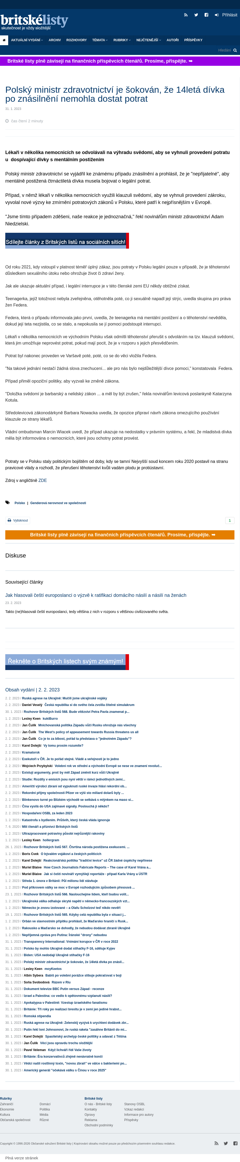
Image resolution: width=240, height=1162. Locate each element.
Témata (100, 40)
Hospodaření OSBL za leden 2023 (47, 813)
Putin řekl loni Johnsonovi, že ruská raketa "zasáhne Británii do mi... (75, 1029)
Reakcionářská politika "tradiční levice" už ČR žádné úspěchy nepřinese (97, 860)
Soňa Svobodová (36, 982)
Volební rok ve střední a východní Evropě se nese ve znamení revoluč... (108, 766)
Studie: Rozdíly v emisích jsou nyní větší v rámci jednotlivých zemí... (73, 779)
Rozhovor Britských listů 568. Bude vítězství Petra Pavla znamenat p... (76, 712)
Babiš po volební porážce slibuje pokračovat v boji (83, 975)
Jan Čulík (29, 725)
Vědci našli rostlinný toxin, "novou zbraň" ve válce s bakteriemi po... (75, 1063)
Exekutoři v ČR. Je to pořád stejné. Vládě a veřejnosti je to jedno (70, 759)
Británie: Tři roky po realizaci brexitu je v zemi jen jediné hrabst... (73, 1009)
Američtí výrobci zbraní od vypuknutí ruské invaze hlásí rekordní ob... (74, 786)
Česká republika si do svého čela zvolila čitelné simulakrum (89, 705)
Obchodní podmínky (99, 1125)
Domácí (45, 1104)
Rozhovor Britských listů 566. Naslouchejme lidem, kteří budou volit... (76, 894)
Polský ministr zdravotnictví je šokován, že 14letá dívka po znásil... (74, 962)
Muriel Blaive (31, 867)
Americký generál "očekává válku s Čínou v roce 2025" (65, 1070)
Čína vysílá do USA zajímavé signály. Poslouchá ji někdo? (65, 806)
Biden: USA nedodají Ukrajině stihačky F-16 (56, 955)
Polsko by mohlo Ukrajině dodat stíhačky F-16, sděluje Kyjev (69, 948)
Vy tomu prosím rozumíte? (63, 745)
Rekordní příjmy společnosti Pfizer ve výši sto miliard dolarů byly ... (73, 793)
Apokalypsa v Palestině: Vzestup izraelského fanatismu (65, 1003)
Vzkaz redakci (134, 1109)
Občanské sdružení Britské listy (51, 1143)
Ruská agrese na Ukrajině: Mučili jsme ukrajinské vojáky (64, 698)
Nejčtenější (148, 40)
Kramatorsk (31, 752)
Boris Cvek (30, 854)
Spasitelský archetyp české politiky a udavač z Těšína (85, 1036)
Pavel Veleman (35, 1050)
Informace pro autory (139, 1115)
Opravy (90, 1115)
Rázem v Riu (61, 982)
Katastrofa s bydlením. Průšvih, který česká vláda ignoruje (66, 820)
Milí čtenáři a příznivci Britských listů (50, 827)
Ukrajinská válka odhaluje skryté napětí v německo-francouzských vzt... (76, 901)
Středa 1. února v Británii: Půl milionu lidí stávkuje (60, 881)
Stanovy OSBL (134, 1104)
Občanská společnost (15, 1120)
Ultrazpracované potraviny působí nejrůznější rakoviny (63, 833)
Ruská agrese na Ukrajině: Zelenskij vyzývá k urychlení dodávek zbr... (76, 1023)
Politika (45, 1109)
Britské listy (37, 22)
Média (44, 1115)
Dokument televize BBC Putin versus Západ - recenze (64, 989)
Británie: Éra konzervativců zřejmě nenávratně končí (63, 1056)
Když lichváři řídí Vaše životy (69, 1050)
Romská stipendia (37, 1016)
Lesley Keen (31, 719)
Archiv (55, 40)
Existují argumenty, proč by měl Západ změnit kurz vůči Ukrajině (70, 772)
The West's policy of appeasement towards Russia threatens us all (88, 732)
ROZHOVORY (76, 40)
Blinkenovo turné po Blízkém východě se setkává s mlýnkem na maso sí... (77, 800)
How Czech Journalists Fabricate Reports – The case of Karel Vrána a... (97, 867)
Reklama (91, 1120)
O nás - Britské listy (98, 1104)
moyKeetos (53, 969)
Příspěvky (193, 40)
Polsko (20, 503)
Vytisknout (18, 520)
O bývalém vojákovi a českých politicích (71, 854)
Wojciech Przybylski (37, 766)
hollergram (51, 840)
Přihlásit (226, 15)
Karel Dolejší (31, 745)
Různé (44, 1120)
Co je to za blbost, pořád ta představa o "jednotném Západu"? (85, 739)
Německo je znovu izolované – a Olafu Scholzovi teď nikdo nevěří (71, 908)
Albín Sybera (33, 975)
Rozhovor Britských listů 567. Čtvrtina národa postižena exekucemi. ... (77, 847)
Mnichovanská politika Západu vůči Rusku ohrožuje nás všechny (87, 725)
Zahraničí (6, 1104)
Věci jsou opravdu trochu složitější (66, 1043)
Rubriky (122, 40)
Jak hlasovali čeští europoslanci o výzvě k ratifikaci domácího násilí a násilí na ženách (95, 595)
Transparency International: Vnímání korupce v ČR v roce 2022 (71, 941)
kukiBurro (50, 719)
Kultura (5, 1115)
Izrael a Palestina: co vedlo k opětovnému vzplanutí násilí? (68, 996)
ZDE (42, 480)
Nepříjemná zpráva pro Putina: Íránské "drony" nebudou (64, 935)
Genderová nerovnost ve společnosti (58, 503)
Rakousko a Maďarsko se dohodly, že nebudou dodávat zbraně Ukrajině (76, 928)
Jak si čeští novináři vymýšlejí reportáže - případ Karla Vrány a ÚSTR (95, 874)
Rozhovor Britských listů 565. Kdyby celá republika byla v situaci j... (75, 915)
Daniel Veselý (32, 705)
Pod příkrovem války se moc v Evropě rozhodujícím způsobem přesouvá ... (78, 887)
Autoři (173, 40)
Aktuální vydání (27, 40)
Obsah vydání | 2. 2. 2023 (32, 689)
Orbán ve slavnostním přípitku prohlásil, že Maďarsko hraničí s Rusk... (75, 921)
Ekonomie (7, 1109)
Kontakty (91, 1109)
